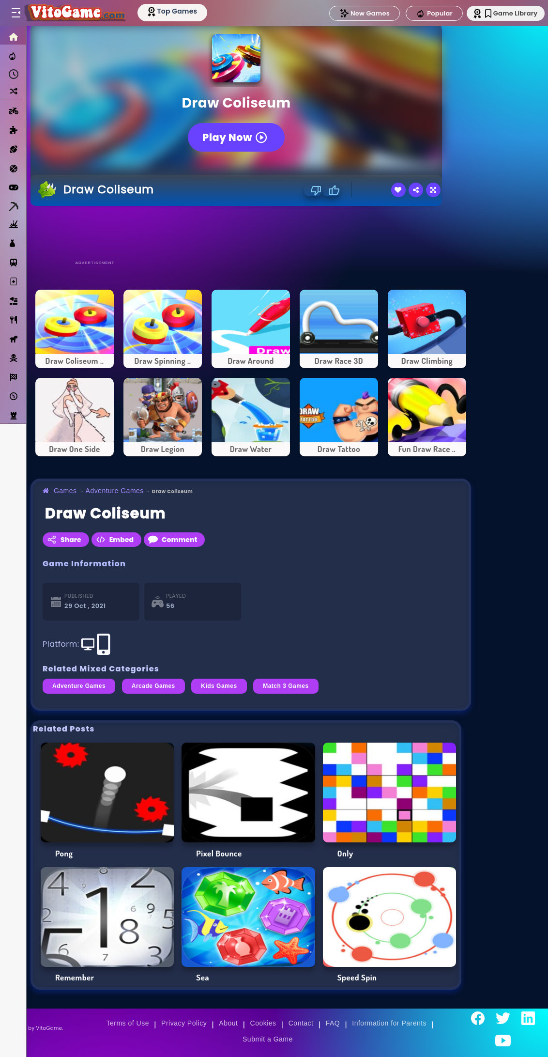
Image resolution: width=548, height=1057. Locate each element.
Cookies (263, 1023)
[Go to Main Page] (79, 13)
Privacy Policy (184, 1023)
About (228, 1023)
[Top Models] (183, 11)
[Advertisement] (251, 232)
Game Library (505, 13)
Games (65, 491)
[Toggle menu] (15, 13)
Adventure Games (115, 491)
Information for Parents (389, 1023)
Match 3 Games (286, 686)
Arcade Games (153, 686)
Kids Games (219, 686)
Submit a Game (268, 1039)
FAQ (333, 1023)
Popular (425, 13)
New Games (356, 13)
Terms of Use (128, 1023)
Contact (301, 1023)
